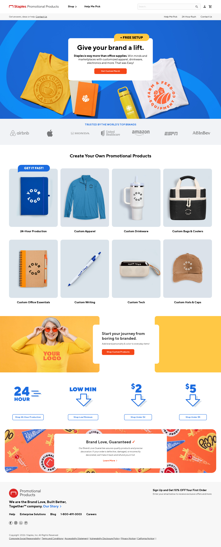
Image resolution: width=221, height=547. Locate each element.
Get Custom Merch (110, 71)
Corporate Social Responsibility (24, 538)
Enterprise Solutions (33, 514)
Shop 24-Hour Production (28, 417)
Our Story (50, 506)
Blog (53, 514)
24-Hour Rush (189, 16)
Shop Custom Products (118, 352)
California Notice (145, 538)
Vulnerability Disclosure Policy (105, 538)
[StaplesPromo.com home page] (34, 6)
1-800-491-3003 (71, 514)
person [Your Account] (204, 6)
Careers (91, 514)
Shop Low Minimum (83, 417)
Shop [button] (73, 7)
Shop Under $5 (193, 417)
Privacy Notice (128, 538)
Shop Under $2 (138, 417)
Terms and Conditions (52, 538)
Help (12, 514)
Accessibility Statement (76, 538)
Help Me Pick (92, 6)
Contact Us (41, 16)
